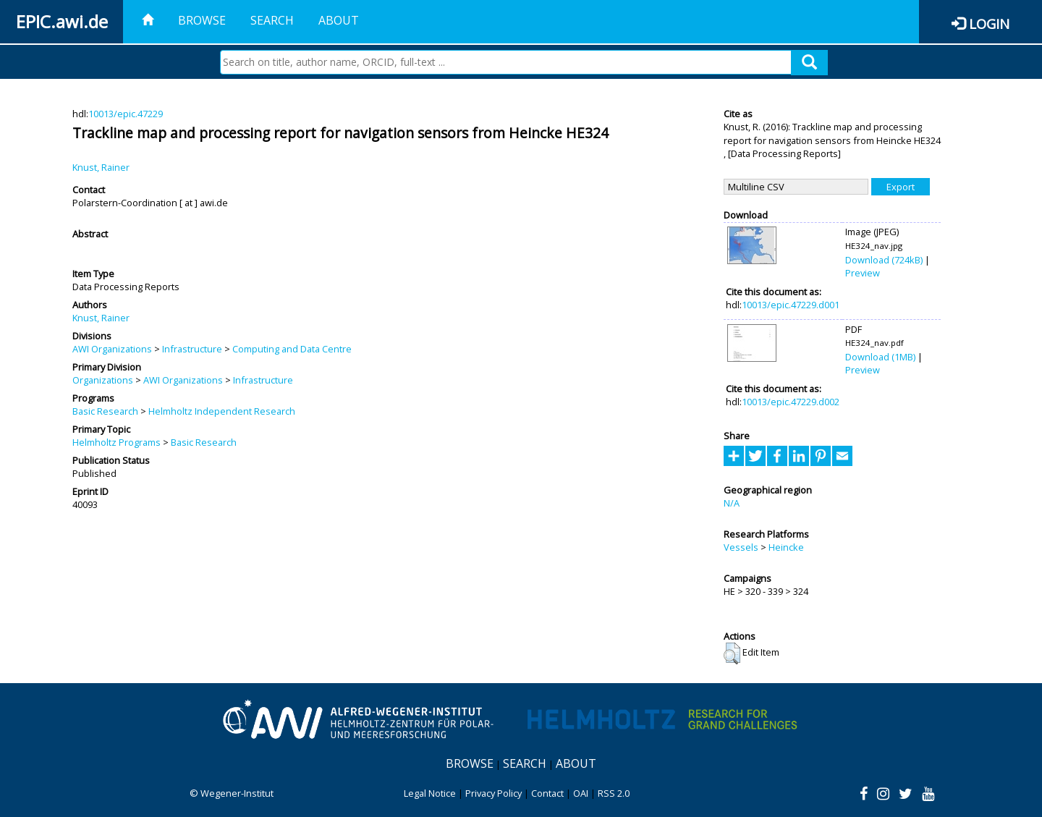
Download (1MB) (880, 356)
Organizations (102, 379)
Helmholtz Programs (116, 442)
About (338, 20)
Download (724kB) (884, 259)
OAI (580, 793)
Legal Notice (430, 793)
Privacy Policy (493, 793)
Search (272, 20)
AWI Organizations (112, 348)
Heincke (786, 547)
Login (989, 23)
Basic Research (105, 411)
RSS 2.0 (614, 793)
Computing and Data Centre (292, 348)
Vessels (741, 547)
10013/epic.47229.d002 (790, 401)
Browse (202, 20)
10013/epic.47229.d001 (790, 304)
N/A (732, 502)
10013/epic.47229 (125, 113)
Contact (547, 793)
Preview (862, 272)
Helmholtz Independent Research (221, 411)
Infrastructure (192, 348)
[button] (732, 653)
